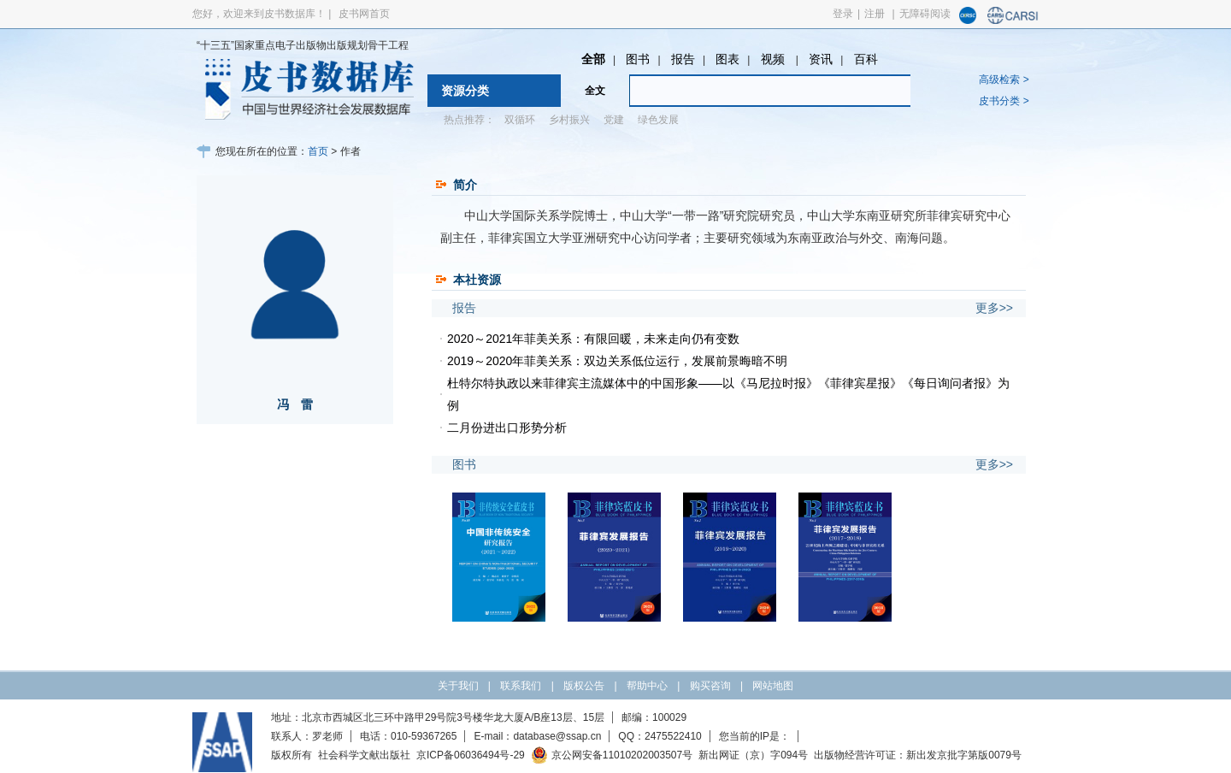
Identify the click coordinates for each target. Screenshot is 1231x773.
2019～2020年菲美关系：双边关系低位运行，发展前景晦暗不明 (617, 361)
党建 (614, 120)
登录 (843, 14)
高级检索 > (1003, 80)
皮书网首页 (364, 14)
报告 (683, 59)
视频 (774, 59)
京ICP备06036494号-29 (470, 755)
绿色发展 (658, 120)
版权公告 (583, 686)
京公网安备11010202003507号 (611, 755)
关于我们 (458, 686)
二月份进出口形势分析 (507, 427)
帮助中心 (647, 686)
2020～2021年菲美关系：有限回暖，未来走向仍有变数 (593, 338)
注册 (874, 14)
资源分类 (465, 90)
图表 (727, 59)
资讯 (821, 59)
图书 (638, 59)
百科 (866, 59)
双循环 (519, 120)
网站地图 (772, 686)
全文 (595, 91)
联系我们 (520, 686)
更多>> (994, 308)
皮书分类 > (1003, 101)
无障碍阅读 (925, 14)
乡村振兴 (569, 120)
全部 (593, 59)
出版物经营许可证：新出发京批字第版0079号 (918, 755)
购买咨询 (710, 686)
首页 (318, 151)
